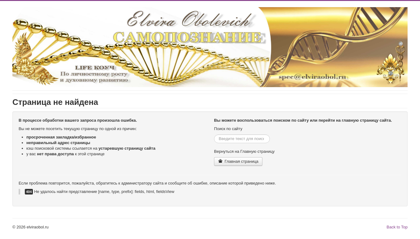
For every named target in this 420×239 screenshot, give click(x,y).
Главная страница (238, 161)
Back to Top (397, 227)
